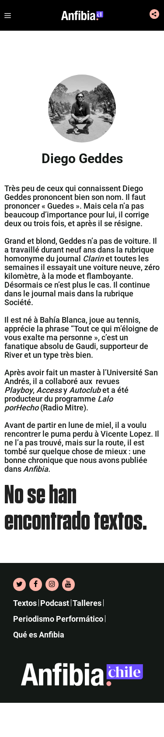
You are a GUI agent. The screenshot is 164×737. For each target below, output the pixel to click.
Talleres (87, 603)
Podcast (54, 603)
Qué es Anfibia (38, 634)
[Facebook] (35, 584)
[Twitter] (19, 584)
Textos (25, 603)
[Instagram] (51, 584)
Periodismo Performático (58, 618)
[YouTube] (68, 584)
